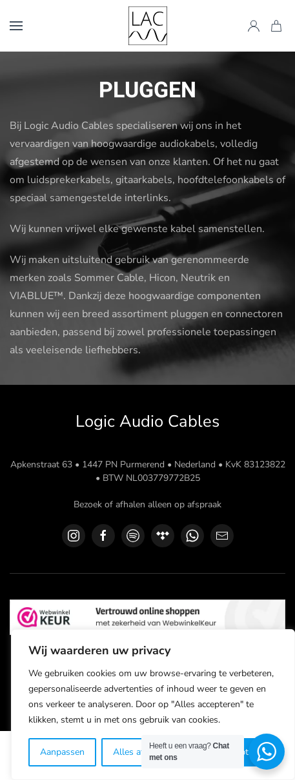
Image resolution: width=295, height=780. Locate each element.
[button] (16, 26)
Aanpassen (62, 752)
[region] (153, 704)
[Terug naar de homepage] (147, 26)
